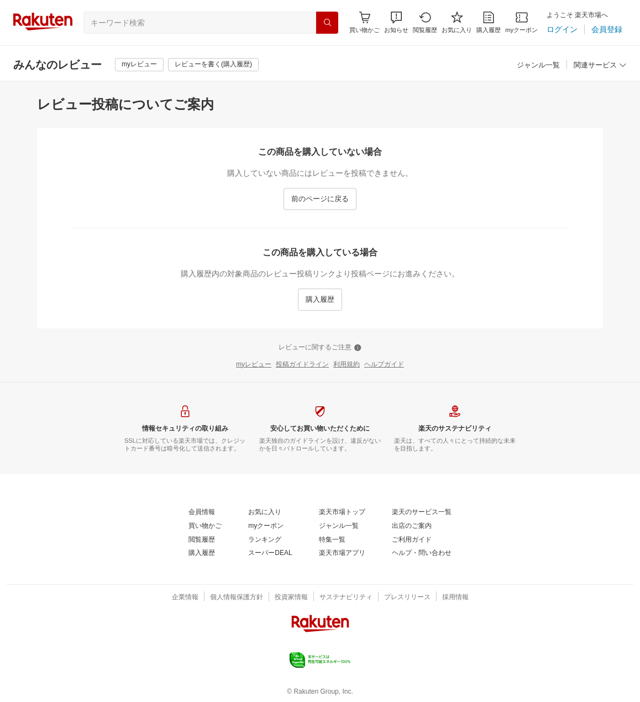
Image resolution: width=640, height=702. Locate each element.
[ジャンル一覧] (538, 65)
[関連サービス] (600, 65)
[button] (396, 22)
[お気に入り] (457, 22)
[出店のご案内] (412, 526)
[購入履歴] (488, 22)
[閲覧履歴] (425, 22)
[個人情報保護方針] (236, 597)
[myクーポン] (521, 22)
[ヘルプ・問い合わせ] (422, 553)
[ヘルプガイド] (384, 364)
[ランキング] (264, 540)
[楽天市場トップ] (342, 512)
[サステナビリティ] (346, 597)
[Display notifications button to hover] (364, 22)
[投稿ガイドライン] (302, 364)
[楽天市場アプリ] (342, 553)
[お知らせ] (396, 22)
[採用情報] (455, 597)
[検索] (327, 23)
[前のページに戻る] (320, 199)
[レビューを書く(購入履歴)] (213, 64)
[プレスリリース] (407, 597)
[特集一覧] (332, 540)
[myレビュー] (139, 64)
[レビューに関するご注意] (320, 347)
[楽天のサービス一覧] (422, 512)
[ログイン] (562, 29)
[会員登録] (606, 29)
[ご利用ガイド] (412, 540)
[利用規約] (346, 364)
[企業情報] (185, 597)
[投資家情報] (291, 597)
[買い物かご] (205, 526)
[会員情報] (201, 512)
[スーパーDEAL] (270, 553)
